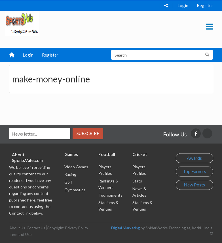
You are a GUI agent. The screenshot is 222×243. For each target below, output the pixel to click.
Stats (137, 180)
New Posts (194, 184)
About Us (17, 228)
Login (182, 5)
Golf (68, 182)
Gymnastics (74, 189)
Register (205, 5)
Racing (70, 174)
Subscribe (88, 133)
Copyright (55, 228)
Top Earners (194, 171)
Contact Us (36, 228)
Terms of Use (20, 234)
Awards (194, 158)
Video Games (76, 166)
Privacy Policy (76, 228)
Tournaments (110, 195)
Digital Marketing (125, 228)
